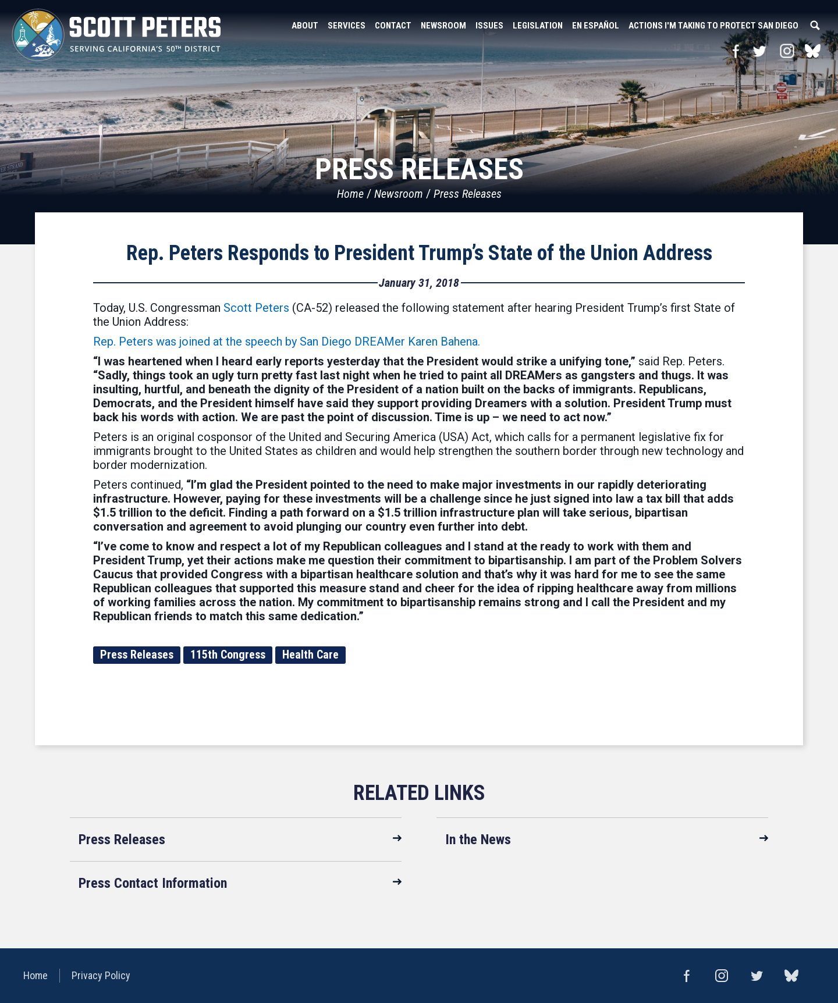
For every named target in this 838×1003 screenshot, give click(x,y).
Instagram (787, 51)
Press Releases (468, 194)
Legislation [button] (538, 25)
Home (350, 194)
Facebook (736, 51)
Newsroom (398, 194)
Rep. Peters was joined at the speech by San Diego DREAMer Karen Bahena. (286, 341)
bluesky (813, 51)
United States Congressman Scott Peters (116, 35)
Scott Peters (256, 308)
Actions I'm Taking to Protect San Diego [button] (713, 25)
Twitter (759, 51)
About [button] (305, 25)
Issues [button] (489, 25)
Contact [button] (393, 25)
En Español (595, 25)
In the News (478, 839)
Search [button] (814, 25)
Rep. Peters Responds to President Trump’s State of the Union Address (419, 253)
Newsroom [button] (443, 25)
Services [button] (346, 25)
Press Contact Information (153, 883)
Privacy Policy (101, 975)
